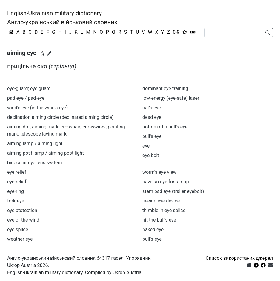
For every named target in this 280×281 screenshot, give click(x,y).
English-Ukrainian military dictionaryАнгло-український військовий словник (62, 18)
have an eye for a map (165, 182)
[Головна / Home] (11, 32)
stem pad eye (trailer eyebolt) (173, 191)
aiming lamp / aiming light (35, 143)
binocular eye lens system (34, 162)
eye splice (17, 229)
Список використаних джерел (239, 258)
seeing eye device (161, 201)
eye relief (16, 172)
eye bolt (150, 155)
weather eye (20, 239)
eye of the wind (23, 220)
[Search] (233, 32)
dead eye (151, 117)
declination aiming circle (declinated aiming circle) (60, 117)
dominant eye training (165, 88)
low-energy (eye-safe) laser (170, 98)
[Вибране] (185, 32)
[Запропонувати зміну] (49, 53)
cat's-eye (151, 107)
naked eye (153, 229)
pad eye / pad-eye (25, 98)
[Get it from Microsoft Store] (249, 265)
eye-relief (16, 182)
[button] (42, 53)
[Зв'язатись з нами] (270, 265)
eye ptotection (22, 210)
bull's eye (151, 136)
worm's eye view (159, 172)
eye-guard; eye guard (29, 88)
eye (146, 146)
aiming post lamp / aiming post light (45, 153)
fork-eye (15, 201)
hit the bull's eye (159, 220)
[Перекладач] (193, 32)
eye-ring (15, 191)
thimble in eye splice (163, 210)
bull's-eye (152, 239)
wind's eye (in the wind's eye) (37, 107)
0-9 (176, 32)
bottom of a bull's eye (164, 127)
